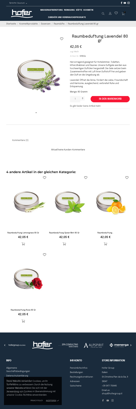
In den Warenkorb (110, 99)
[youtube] (125, 3)
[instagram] (128, 3)
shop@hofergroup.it (112, 394)
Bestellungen (76, 372)
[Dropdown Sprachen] (110, 14)
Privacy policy (37, 401)
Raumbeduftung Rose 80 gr (23, 310)
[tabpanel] (36, 75)
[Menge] (75, 99)
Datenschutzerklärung (17, 376)
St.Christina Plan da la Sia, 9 (115, 377)
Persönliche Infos (78, 368)
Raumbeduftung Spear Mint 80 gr (64, 233)
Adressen (75, 381)
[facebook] (121, 3)
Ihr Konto (76, 360)
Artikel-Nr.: (74, 56)
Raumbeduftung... (105, 233)
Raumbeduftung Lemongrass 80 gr (23, 233)
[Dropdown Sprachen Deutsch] (22, 3)
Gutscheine (75, 386)
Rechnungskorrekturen (81, 377)
